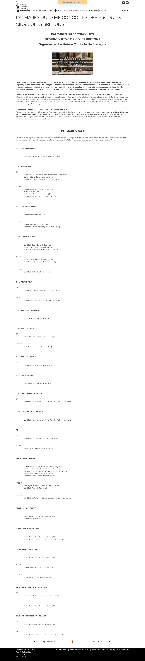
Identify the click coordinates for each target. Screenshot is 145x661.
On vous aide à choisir (72, 2)
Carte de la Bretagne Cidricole (76, 10)
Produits (52, 10)
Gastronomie (93, 10)
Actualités (102, 10)
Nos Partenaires (60, 650)
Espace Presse (72, 650)
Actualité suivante (99, 641)
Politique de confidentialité (119, 650)
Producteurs (60, 10)
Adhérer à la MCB (84, 650)
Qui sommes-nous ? (40, 10)
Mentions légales (103, 650)
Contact (125, 10)
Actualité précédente (45, 641)
